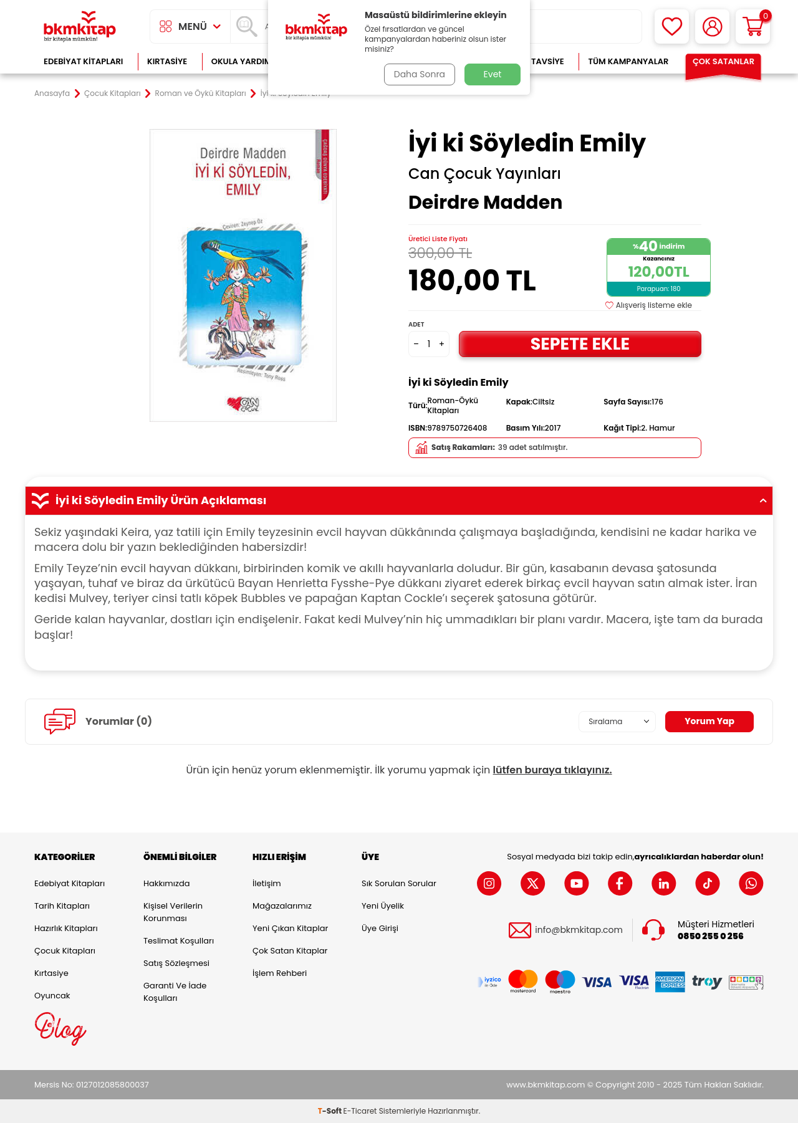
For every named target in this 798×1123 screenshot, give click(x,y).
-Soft (331, 1111)
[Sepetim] (753, 26)
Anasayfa (52, 93)
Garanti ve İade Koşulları (174, 992)
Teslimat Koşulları (178, 941)
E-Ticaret (360, 1111)
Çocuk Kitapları (112, 93)
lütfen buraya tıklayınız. (552, 770)
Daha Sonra (419, 74)
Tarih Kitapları (62, 906)
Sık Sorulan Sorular (399, 883)
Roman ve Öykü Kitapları (200, 93)
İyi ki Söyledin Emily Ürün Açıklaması (399, 500)
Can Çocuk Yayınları (484, 174)
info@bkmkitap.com (579, 930)
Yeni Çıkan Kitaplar (290, 928)
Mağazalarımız (282, 906)
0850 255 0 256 (711, 936)
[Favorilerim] (672, 26)
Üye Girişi (380, 928)
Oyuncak (52, 995)
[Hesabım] (712, 26)
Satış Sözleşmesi (176, 963)
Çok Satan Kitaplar (289, 951)
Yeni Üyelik (383, 906)
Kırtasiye (167, 61)
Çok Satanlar (723, 61)
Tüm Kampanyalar (628, 61)
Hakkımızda (166, 883)
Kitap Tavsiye (535, 61)
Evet (493, 74)
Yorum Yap (709, 721)
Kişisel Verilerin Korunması (173, 912)
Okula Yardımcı (245, 61)
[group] (243, 275)
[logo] (79, 26)
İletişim (266, 883)
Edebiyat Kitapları (83, 61)
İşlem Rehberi (279, 973)
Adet (416, 324)
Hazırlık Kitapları (66, 928)
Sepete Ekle (580, 343)
